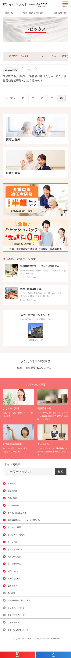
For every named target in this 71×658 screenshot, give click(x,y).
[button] (65, 4)
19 (23, 98)
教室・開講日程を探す (33, 13)
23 (61, 98)
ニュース (39, 56)
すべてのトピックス (18, 56)
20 (32, 98)
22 (52, 98)
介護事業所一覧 (35, 332)
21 (42, 98)
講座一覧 (9, 13)
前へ (12, 98)
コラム (52, 56)
